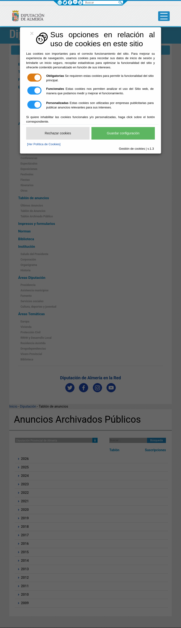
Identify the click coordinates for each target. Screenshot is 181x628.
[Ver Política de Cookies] (44, 144)
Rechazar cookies (58, 133)
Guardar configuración (123, 133)
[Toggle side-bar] (164, 16)
